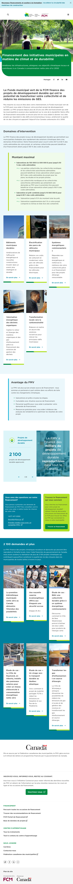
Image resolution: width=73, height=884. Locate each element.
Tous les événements (11, 832)
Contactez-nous (9, 851)
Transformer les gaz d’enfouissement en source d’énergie (59, 675)
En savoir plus (12, 277)
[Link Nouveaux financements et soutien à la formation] (22, 3)
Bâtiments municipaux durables (11, 245)
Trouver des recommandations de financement (22, 813)
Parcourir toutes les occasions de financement (21, 809)
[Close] (70, 2)
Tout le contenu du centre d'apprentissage (20, 836)
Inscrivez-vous (34, 793)
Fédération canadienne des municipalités (20, 854)
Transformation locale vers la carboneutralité (36, 320)
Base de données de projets (15, 821)
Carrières (7, 847)
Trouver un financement (56, 526)
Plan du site (8, 871)
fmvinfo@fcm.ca (14, 519)
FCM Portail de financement (15, 817)
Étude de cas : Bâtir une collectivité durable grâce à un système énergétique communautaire (59, 600)
